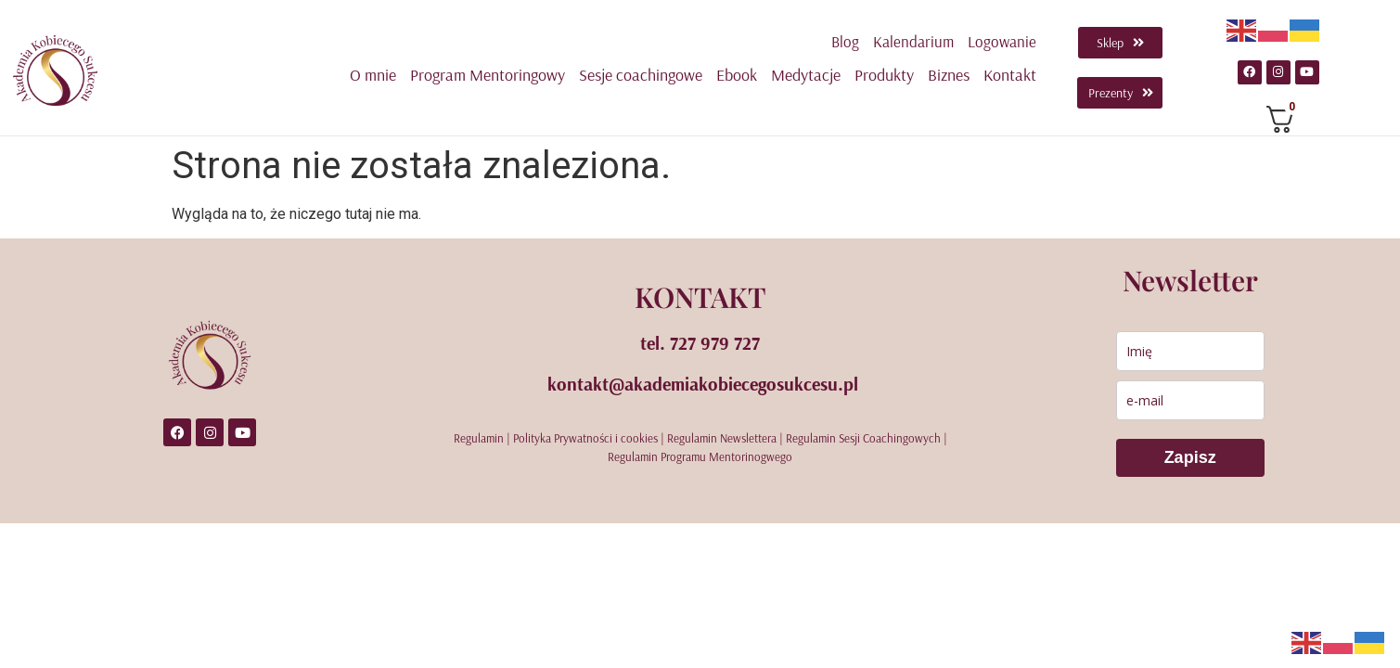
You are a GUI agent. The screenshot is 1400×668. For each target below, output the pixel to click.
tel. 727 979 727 (700, 341)
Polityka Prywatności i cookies (585, 437)
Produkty (884, 74)
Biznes (949, 74)
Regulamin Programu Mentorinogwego (700, 455)
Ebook (736, 74)
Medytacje (806, 74)
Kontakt (1009, 74)
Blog (845, 41)
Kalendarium (913, 41)
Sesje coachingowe (640, 74)
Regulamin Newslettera (722, 437)
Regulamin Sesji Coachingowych (863, 437)
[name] (1190, 350)
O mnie (373, 74)
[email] (1190, 399)
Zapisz (1190, 456)
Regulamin (479, 437)
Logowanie (1002, 41)
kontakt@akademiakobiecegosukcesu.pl (702, 382)
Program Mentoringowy (487, 74)
